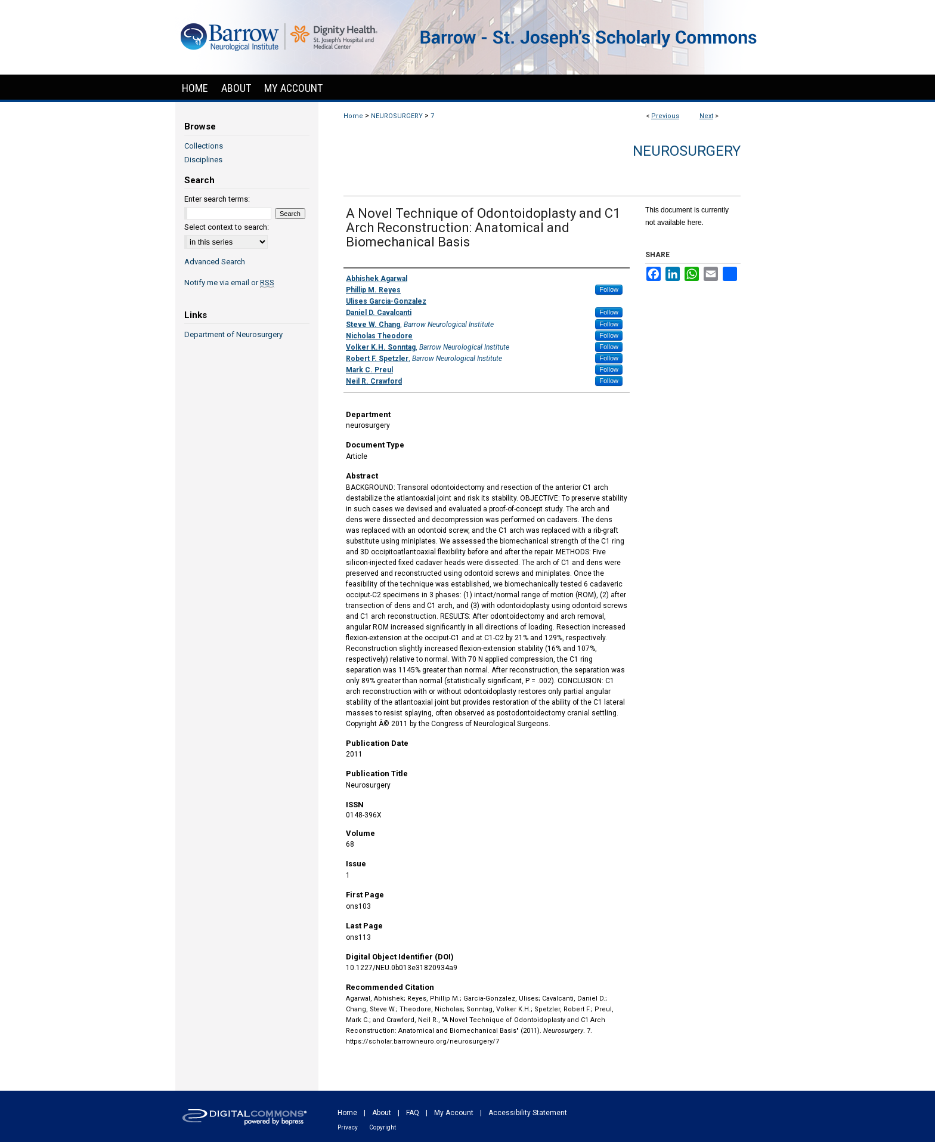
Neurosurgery (687, 151)
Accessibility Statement (527, 1113)
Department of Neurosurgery (233, 334)
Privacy (348, 1127)
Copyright (382, 1127)
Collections (203, 145)
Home (353, 116)
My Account (453, 1113)
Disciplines (203, 159)
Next (706, 116)
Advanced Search (214, 261)
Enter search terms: (217, 199)
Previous (665, 116)
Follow (608, 289)
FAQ (412, 1113)
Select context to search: (226, 227)
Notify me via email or (229, 282)
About (381, 1113)
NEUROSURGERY (397, 116)
